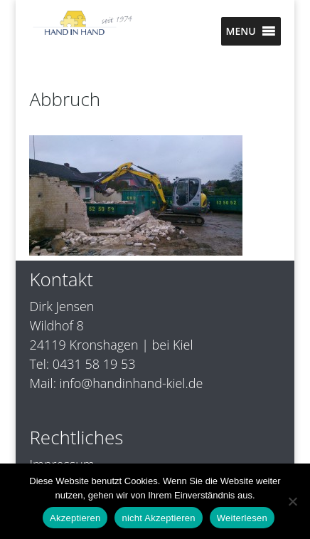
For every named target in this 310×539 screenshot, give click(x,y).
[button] (240, 31)
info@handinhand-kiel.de (131, 383)
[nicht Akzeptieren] (292, 501)
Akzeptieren (75, 518)
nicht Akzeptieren (158, 518)
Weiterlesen (242, 518)
